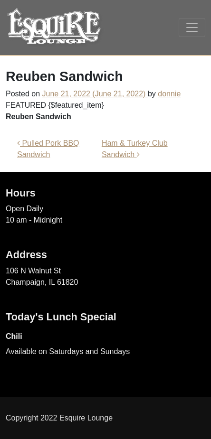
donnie (169, 94)
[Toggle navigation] (192, 27)
